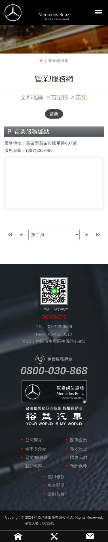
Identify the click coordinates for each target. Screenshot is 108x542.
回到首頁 (56, 494)
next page (86, 234)
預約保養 (78, 466)
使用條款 (56, 476)
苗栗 (81, 97)
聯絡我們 (78, 457)
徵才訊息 (78, 448)
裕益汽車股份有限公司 (36, 12)
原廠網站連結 (54, 392)
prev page (21, 234)
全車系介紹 (35, 448)
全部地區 (32, 97)
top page (10, 234)
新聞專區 (33, 466)
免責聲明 (56, 485)
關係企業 (78, 439)
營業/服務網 (36, 457)
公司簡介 (33, 439)
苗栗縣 (59, 97)
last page (98, 234)
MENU (99, 12)
